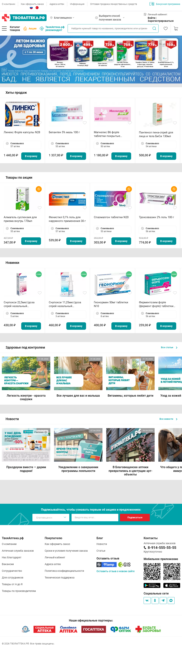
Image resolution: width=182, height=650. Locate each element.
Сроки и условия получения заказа (66, 550)
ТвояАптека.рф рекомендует (52, 28)
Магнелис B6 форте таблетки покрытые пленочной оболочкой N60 (112, 134)
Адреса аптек (57, 4)
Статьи (100, 550)
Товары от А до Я (12, 584)
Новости (101, 544)
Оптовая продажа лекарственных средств (113, 4)
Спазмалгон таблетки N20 (111, 217)
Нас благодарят (11, 557)
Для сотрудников (12, 577)
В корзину (31, 156)
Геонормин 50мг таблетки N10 (111, 304)
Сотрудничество (12, 570)
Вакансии (8, 564)
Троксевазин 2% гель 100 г (156, 217)
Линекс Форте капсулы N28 (22, 132)
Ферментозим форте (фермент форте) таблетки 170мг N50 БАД (156, 304)
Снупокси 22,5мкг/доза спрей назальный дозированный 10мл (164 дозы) (20, 304)
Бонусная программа (164, 4)
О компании (8, 4)
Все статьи (169, 347)
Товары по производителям (19, 590)
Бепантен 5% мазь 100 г (64, 132)
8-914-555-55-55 (162, 547)
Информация (77, 4)
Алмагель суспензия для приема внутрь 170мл (20, 219)
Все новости (168, 418)
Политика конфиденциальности (64, 570)
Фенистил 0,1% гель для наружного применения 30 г (67, 219)
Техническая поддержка (60, 577)
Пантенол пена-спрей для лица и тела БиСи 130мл (156, 134)
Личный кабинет (55, 557)
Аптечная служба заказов (18, 550)
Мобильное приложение (161, 559)
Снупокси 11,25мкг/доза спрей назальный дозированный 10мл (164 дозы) (66, 304)
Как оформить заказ (32, 4)
